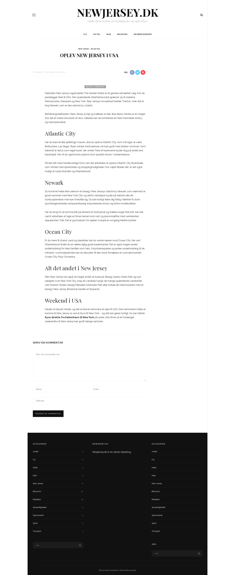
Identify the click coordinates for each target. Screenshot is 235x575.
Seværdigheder (143, 34)
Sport (58, 523)
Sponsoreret (58, 515)
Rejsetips (95, 49)
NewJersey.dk (117, 12)
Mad (109, 34)
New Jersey (83, 49)
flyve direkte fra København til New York (69, 317)
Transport (58, 531)
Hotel (97, 34)
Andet (58, 451)
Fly (85, 34)
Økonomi (122, 34)
